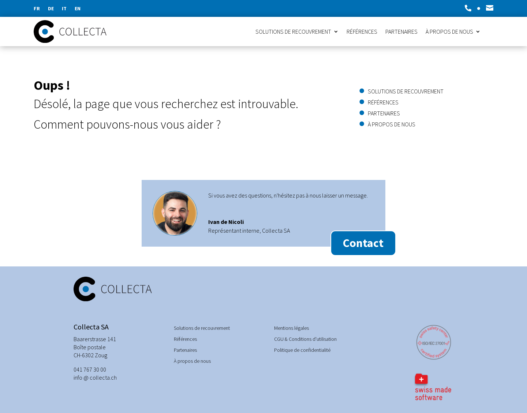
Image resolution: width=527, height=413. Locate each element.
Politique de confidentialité (302, 350)
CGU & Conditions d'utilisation (305, 339)
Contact (363, 243)
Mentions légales (291, 328)
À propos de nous (449, 32)
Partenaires (401, 32)
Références (362, 32)
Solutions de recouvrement (293, 32)
